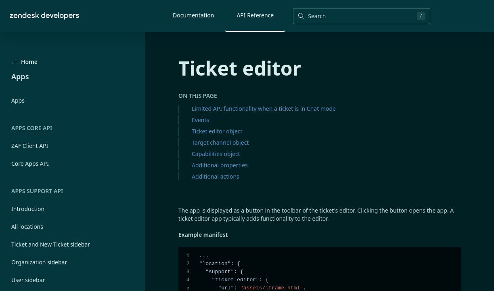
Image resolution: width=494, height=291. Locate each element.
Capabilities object (216, 154)
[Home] (44, 16)
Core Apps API (30, 163)
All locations (27, 226)
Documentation (193, 15)
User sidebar (28, 280)
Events (200, 120)
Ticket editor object (217, 131)
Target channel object (220, 142)
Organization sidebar (39, 262)
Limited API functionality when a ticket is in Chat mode (264, 108)
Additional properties (220, 165)
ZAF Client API (29, 146)
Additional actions (215, 176)
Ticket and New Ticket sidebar (50, 244)
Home (24, 61)
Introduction (27, 209)
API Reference (255, 15)
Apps (18, 100)
